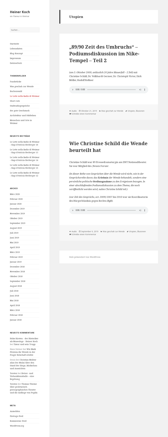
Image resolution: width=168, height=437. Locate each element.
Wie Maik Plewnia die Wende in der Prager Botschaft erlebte (23, 352)
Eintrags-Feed (16, 416)
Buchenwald (16, 91)
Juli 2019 (14, 232)
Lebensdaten (16, 48)
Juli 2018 (14, 290)
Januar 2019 (16, 261)
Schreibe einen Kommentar (84, 113)
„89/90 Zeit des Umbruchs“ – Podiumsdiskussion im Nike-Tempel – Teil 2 (104, 54)
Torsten (13, 373)
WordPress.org (17, 425)
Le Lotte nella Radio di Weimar (24, 96)
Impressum (15, 58)
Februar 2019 (16, 257)
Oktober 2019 (16, 218)
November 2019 (17, 213)
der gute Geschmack (19, 110)
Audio (74, 111)
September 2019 (17, 223)
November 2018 (17, 271)
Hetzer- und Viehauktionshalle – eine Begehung (22, 376)
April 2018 (15, 305)
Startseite (14, 43)
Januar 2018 (16, 319)
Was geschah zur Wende (22, 86)
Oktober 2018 (16, 276)
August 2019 (16, 228)
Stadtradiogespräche (20, 105)
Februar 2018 (16, 315)
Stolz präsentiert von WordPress (84, 257)
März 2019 (15, 252)
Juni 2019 (14, 237)
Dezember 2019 (17, 208)
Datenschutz (16, 63)
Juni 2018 (14, 295)
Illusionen (140, 111)
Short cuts (15, 101)
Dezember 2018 (17, 266)
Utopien (131, 111)
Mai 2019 (14, 242)
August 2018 (16, 286)
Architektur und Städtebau (23, 115)
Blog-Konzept (16, 53)
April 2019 (15, 247)
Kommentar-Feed (18, 421)
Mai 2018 (14, 300)
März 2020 (15, 194)
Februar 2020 (16, 199)
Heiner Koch (20, 12)
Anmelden (15, 411)
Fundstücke (15, 81)
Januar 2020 (16, 203)
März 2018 (15, 310)
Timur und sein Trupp (24, 344)
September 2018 (17, 281)
